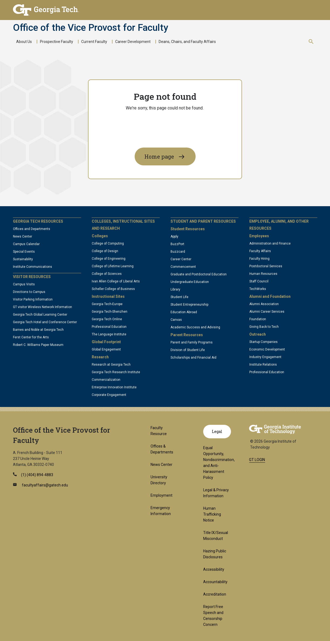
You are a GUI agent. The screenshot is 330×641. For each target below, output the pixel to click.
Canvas (176, 320)
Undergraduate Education (190, 282)
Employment (161, 495)
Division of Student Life (188, 350)
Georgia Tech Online (107, 319)
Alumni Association (264, 304)
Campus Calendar (26, 244)
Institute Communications (32, 267)
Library (175, 289)
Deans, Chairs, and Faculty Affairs (187, 41)
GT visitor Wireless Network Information (42, 307)
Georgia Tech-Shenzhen (109, 311)
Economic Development (267, 349)
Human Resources (263, 274)
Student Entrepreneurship (189, 304)
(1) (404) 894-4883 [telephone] (37, 475)
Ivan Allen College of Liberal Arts (116, 281)
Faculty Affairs (260, 251)
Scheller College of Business (113, 289)
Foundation (257, 319)
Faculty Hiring (259, 259)
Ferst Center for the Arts (31, 337)
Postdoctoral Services (265, 266)
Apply (174, 236)
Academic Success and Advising (195, 327)
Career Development (133, 41)
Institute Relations (263, 364)
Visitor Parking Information (33, 299)
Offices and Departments (31, 229)
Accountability (215, 582)
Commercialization (106, 380)
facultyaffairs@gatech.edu (44, 485)
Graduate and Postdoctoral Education (199, 274)
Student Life (179, 297)
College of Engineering (108, 259)
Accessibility (213, 569)
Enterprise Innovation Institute (114, 387)
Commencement (183, 267)
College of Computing (108, 243)
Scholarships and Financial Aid (193, 357)
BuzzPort (177, 244)
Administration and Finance (270, 243)
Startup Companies (263, 342)
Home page (159, 156)
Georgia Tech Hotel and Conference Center (45, 322)
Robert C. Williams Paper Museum (38, 345)
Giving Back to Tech (264, 327)
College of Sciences (107, 274)
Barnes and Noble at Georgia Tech (38, 330)
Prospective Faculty (56, 41)
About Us (24, 41)
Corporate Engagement (109, 395)
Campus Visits (24, 284)
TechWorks (257, 289)
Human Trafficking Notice (212, 514)
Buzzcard (178, 251)
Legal (217, 431)
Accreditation (214, 594)
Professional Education (109, 327)
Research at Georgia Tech (111, 364)
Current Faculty (94, 41)
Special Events (24, 251)
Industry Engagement (265, 357)
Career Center (181, 259)
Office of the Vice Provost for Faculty (90, 28)
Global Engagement (106, 349)
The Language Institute (109, 334)
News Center (22, 236)
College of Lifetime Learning (113, 266)
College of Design (105, 251)
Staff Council (258, 281)
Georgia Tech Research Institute (116, 372)
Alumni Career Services (266, 311)
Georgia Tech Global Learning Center (40, 314)
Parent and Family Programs (192, 342)
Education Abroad (184, 312)
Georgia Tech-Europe (107, 304)
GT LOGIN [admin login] (257, 460)
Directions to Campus (29, 292)
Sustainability (23, 259)
